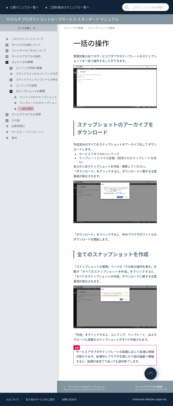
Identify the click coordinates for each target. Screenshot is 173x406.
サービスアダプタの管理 (26, 114)
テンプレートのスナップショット (40, 102)
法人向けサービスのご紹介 (40, 399)
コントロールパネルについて (29, 50)
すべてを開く (26, 28)
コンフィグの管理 (73, 27)
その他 (16, 120)
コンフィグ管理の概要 (29, 67)
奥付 (14, 137)
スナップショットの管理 (101, 27)
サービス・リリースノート (27, 131)
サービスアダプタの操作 (26, 56)
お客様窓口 (18, 126)
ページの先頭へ (150, 373)
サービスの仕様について (26, 44)
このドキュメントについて (27, 38)
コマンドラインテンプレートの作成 (37, 79)
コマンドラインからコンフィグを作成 (38, 73)
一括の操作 (26, 108)
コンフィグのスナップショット (38, 97)
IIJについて (12, 399)
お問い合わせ (69, 399)
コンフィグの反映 (26, 85)
